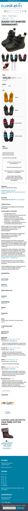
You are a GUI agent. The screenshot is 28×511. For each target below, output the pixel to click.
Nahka (3, 286)
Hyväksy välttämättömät (9, 508)
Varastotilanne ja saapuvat (8, 190)
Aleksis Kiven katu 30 (6, 463)
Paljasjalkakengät (12, 16)
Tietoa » (24, 505)
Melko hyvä (4, 303)
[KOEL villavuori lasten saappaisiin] (7, 439)
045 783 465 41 (7, 467)
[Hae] (12, 11)
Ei (1, 274)
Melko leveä (4, 280)
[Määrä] (5, 86)
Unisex (3, 297)
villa (6, 286)
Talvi (12, 18)
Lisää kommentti (6, 391)
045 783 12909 (7, 497)
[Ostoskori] (22, 11)
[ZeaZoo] (7, 406)
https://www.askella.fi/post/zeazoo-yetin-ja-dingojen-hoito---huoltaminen (13, 257)
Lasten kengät (5, 18)
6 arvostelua (20, 199)
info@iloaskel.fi (5, 499)
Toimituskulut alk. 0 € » (14, 1)
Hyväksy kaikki (20, 508)
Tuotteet (4, 16)
